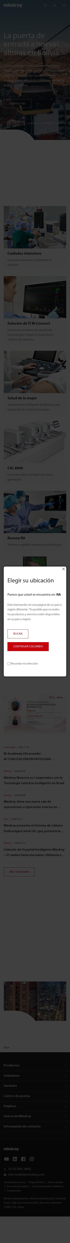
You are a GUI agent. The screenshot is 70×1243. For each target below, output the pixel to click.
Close (63, 569)
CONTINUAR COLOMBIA (28, 646)
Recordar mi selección (22, 663)
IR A (18, 633)
